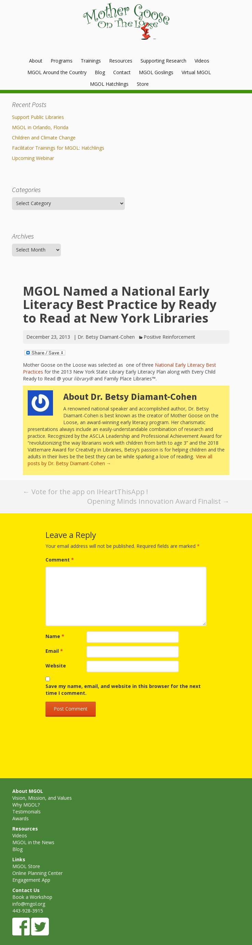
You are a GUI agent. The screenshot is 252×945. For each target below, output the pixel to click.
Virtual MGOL (196, 72)
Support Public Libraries (38, 117)
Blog (100, 72)
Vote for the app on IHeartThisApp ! (85, 491)
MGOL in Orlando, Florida (40, 127)
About (35, 60)
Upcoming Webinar (33, 158)
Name (54, 636)
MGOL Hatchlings (109, 84)
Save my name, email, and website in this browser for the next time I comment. (123, 689)
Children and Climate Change (44, 137)
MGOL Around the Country (57, 72)
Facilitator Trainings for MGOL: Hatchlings (58, 148)
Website (55, 665)
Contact (122, 72)
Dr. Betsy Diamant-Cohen (106, 337)
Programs (61, 60)
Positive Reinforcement (169, 337)
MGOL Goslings (156, 72)
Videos (202, 60)
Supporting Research (163, 60)
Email (54, 651)
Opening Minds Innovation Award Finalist (158, 501)
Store (143, 84)
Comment (59, 559)
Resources (120, 60)
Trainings (91, 60)
